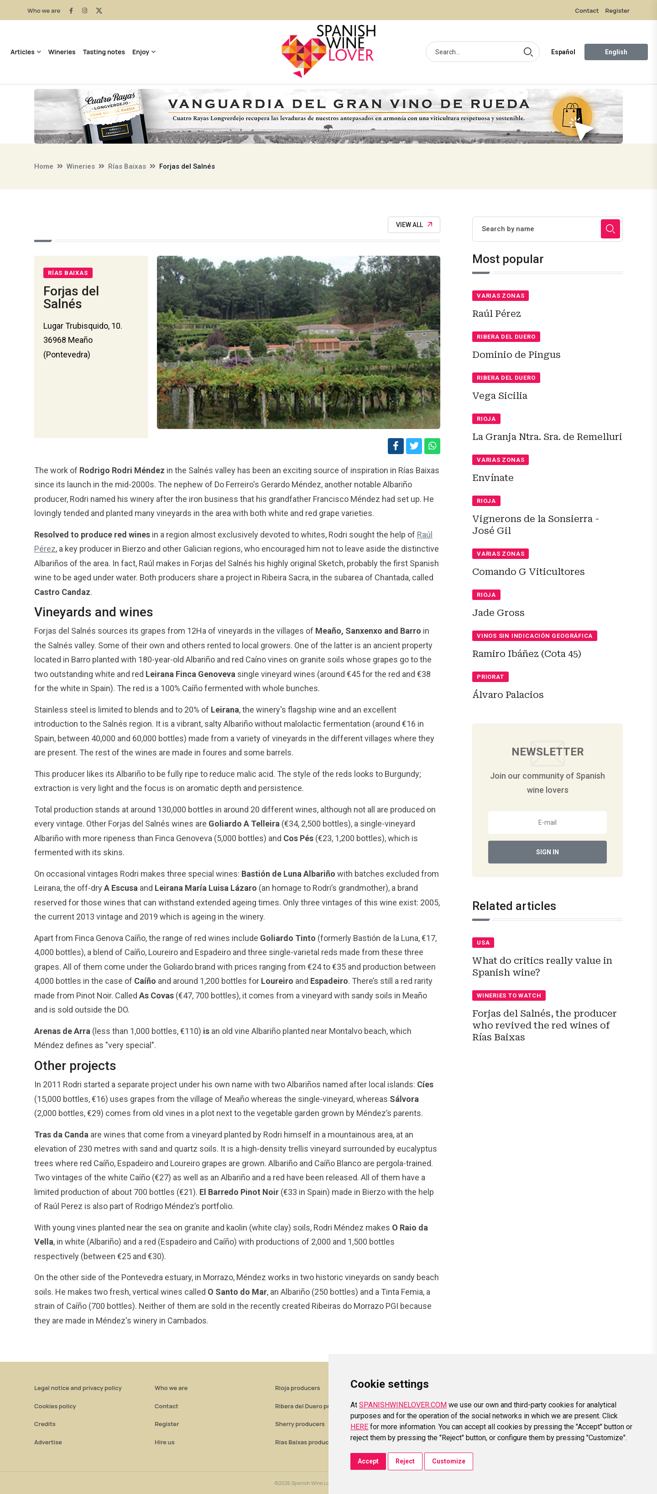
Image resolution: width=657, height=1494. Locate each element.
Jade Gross (498, 612)
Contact (587, 10)
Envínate (493, 477)
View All (414, 224)
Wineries (62, 51)
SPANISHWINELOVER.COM (403, 1405)
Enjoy (140, 51)
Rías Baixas (127, 166)
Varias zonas (500, 295)
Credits (45, 1424)
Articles (22, 51)
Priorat (490, 676)
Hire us (165, 1442)
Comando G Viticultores (528, 571)
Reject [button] (405, 1461)
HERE (359, 1426)
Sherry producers (300, 1424)
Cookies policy (55, 1406)
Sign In (547, 852)
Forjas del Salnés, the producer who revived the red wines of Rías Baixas (544, 1025)
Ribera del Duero (506, 336)
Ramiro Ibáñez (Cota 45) (526, 653)
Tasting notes (104, 51)
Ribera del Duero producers (314, 1406)
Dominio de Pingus (516, 354)
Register (617, 10)
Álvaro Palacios (508, 694)
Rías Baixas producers (306, 1442)
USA (483, 942)
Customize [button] (448, 1461)
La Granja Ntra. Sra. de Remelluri (547, 436)
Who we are (43, 10)
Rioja (486, 418)
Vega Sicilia (499, 395)
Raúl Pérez (496, 313)
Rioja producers (297, 1388)
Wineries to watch (509, 995)
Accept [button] (368, 1461)
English (616, 52)
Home (43, 166)
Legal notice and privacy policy (78, 1388)
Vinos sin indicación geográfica (535, 635)
